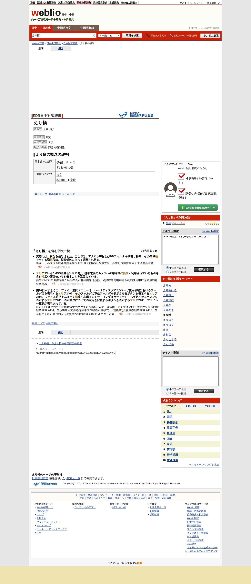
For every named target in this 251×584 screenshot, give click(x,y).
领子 (64, 179)
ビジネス (80, 495)
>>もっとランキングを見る (203, 464)
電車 (118, 495)
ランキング (68, 194)
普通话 (171, 433)
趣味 (110, 498)
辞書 (32, 2)
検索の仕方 (42, 511)
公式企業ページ (158, 507)
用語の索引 (54, 194)
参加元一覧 (73, 478)
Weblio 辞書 (38, 43)
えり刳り (168, 295)
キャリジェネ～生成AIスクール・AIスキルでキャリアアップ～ (201, 551)
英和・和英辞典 (66, 2)
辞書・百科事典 (163, 498)
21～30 (210, 406)
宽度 (73, 179)
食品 (136, 498)
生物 (129, 498)
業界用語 (92, 495)
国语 (169, 416)
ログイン (199, 2)
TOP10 (171, 406)
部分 (51, 147)
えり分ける (170, 290)
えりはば (48, 129)
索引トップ (41, 194)
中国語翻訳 (87, 27)
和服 (59, 167)
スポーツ (119, 498)
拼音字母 (172, 422)
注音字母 (172, 427)
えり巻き (168, 310)
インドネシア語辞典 (197, 533)
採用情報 (154, 514)
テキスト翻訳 (170, 231)
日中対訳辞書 (70, 43)
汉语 (169, 444)
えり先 (167, 285)
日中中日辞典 (84, 2)
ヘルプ (40, 514)
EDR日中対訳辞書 (47, 116)
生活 (89, 498)
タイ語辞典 (193, 536)
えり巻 (167, 305)
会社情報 (154, 511)
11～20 (190, 406)
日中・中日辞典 (41, 27)
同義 (56, 147)
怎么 (169, 438)
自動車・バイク (131, 495)
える (165, 329)
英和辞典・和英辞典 (197, 514)
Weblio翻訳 (193, 518)
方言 (150, 498)
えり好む (168, 300)
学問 (172, 495)
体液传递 (172, 460)
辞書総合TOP (214, 2)
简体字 (171, 449)
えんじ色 (168, 344)
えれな (167, 334)
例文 (60, 48)
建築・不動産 (161, 495)
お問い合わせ (119, 507)
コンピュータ (107, 495)
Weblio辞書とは (45, 507)
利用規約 (41, 518)
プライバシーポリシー (48, 522)
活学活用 (172, 454)
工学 (149, 495)
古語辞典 (114, 2)
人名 (143, 498)
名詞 (51, 142)
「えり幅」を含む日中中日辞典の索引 (60, 343)
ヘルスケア (99, 498)
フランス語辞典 (195, 529)
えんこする (170, 339)
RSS (140, 563)
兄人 (169, 411)
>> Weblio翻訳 (210, 231)
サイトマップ (44, 525)
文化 (82, 498)
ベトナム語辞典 (195, 540)
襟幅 (59, 162)
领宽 (48, 137)
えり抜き (168, 319)
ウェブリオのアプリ (85, 507)
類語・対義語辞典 (46, 2)
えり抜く (168, 324)
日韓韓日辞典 (100, 2)
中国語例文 (64, 27)
